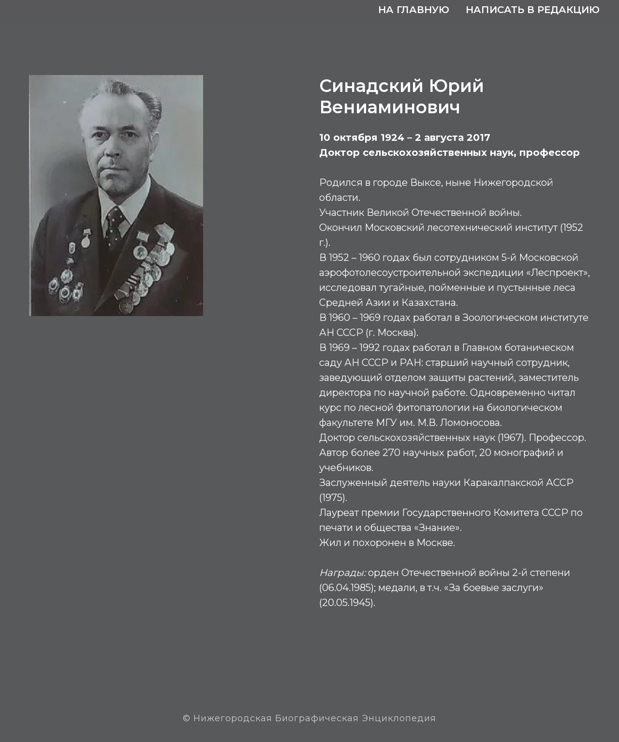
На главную (413, 9)
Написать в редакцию (533, 9)
